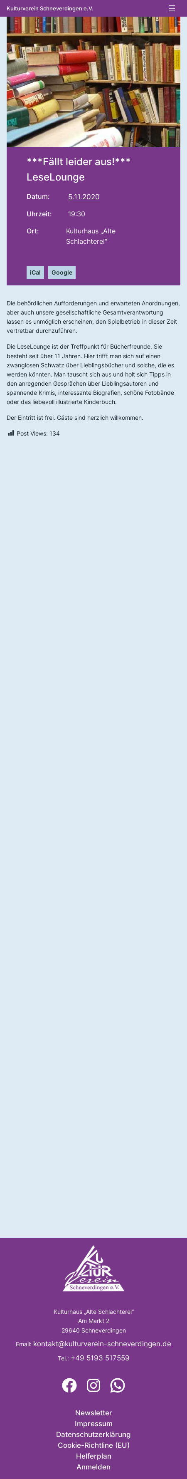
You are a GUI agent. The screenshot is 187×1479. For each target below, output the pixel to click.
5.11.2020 (84, 197)
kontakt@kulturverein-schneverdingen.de (102, 1344)
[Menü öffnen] (172, 8)
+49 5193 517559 (100, 1358)
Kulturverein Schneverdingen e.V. (50, 8)
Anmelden (93, 1467)
